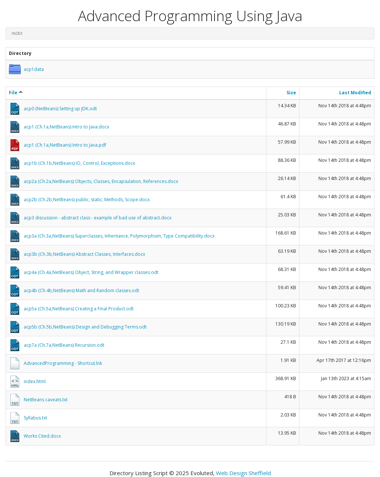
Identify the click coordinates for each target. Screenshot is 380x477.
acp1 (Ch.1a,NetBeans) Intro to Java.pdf (65, 145)
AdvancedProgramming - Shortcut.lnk (63, 363)
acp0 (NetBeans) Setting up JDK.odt (60, 108)
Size (291, 92)
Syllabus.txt (35, 418)
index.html (35, 381)
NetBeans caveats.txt (46, 399)
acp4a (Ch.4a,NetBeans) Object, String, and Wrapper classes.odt (91, 272)
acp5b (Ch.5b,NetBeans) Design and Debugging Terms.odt (85, 327)
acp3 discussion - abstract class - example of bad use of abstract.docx (97, 218)
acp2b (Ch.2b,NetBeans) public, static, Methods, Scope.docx (87, 199)
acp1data (34, 69)
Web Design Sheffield (243, 473)
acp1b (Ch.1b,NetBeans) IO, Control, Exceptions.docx (79, 163)
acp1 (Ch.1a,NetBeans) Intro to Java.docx (66, 127)
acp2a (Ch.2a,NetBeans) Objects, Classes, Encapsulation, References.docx (101, 181)
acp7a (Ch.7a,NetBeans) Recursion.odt (64, 345)
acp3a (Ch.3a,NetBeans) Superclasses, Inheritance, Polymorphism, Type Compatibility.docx (119, 236)
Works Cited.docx (42, 436)
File (16, 92)
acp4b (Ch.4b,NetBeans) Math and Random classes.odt (81, 290)
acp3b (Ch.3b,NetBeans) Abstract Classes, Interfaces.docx (84, 254)
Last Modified (355, 92)
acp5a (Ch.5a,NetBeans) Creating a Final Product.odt (79, 309)
